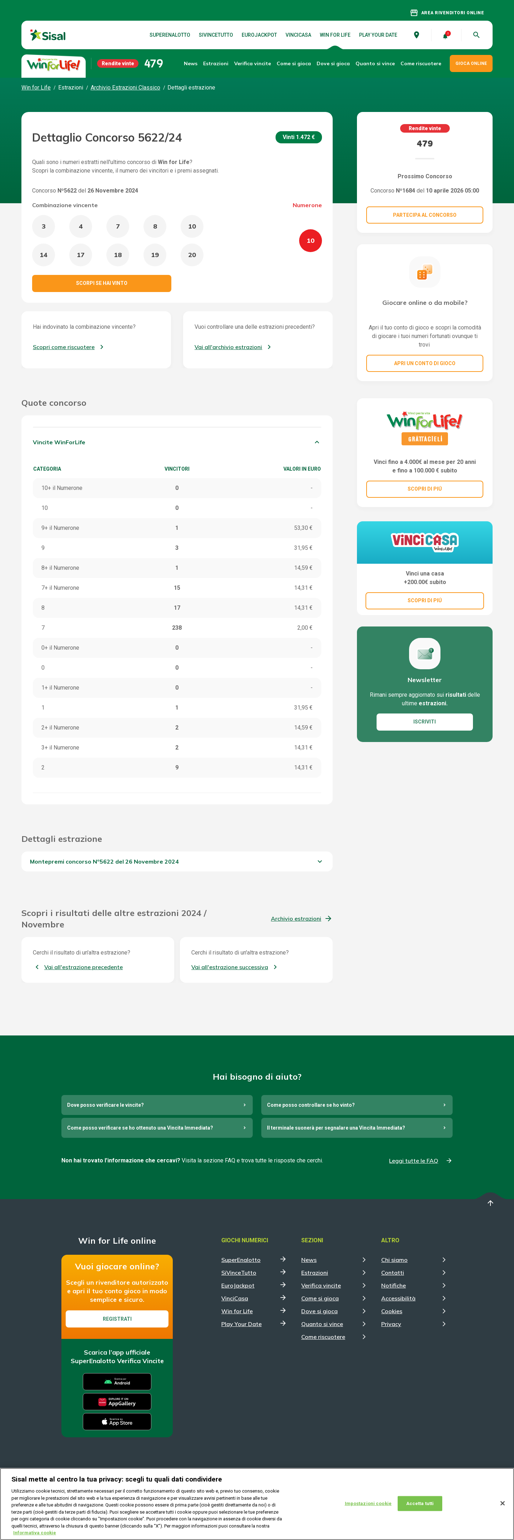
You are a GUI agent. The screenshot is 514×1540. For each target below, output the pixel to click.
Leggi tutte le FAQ (413, 1160)
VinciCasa (298, 35)
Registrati (117, 1319)
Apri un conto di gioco (424, 363)
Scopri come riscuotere (64, 347)
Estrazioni (314, 1272)
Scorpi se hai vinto (101, 283)
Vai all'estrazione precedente (83, 967)
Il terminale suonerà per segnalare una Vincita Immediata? (336, 1128)
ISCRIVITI (424, 722)
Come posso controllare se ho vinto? (311, 1105)
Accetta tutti (420, 1509)
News (190, 63)
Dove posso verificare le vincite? (105, 1105)
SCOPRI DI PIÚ (425, 489)
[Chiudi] (502, 1509)
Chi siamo (394, 1259)
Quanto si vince (322, 1323)
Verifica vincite (252, 63)
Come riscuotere (420, 63)
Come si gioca (320, 1298)
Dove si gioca (333, 63)
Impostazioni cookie (368, 1509)
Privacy (391, 1323)
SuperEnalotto (170, 35)
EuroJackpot (259, 35)
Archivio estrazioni (296, 918)
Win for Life (335, 35)
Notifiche (393, 1285)
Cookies (391, 1311)
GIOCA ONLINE (471, 63)
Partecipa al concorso (425, 215)
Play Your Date (378, 35)
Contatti (392, 1272)
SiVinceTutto (216, 35)
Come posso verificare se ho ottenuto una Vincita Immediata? (140, 1128)
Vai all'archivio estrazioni (228, 347)
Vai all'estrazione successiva (229, 967)
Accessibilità (398, 1298)
